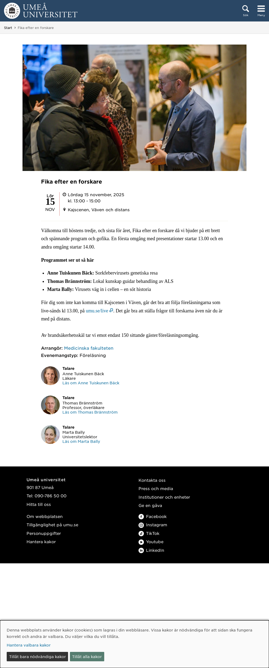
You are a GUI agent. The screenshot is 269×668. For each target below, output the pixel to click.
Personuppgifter (44, 533)
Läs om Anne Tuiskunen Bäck (90, 382)
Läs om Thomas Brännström (90, 412)
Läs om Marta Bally (81, 441)
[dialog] (134, 644)
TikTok (149, 533)
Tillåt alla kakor (87, 656)
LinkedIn (151, 550)
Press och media (156, 488)
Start (8, 27)
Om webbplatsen (45, 516)
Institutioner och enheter (164, 496)
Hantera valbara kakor (29, 645)
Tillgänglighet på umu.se (52, 524)
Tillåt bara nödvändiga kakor (37, 656)
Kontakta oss (152, 480)
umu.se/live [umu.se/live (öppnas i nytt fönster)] (97, 310)
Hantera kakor (41, 541)
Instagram (153, 524)
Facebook (153, 516)
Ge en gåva (150, 505)
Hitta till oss (39, 504)
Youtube (151, 541)
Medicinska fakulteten (88, 348)
